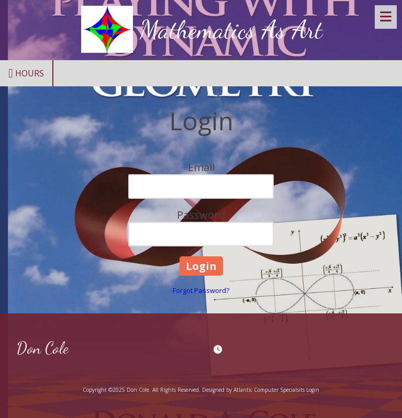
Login (312, 389)
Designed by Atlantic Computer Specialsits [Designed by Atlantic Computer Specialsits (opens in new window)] (253, 389)
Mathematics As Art (231, 30)
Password (201, 215)
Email (201, 167)
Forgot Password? (201, 290)
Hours (26, 73)
